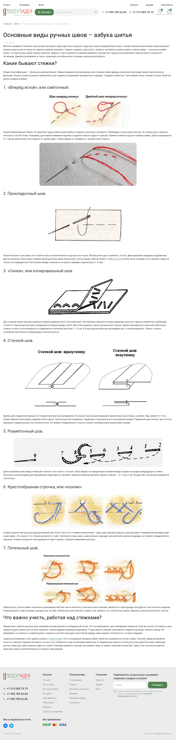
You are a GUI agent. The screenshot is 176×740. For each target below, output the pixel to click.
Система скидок (77, 698)
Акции (149, 4)
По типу (47, 680)
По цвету (47, 693)
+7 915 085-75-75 (143, 12)
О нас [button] (7, 4)
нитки (117, 259)
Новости (100, 680)
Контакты (167, 4)
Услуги (134, 4)
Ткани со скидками (53, 711)
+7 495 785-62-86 (17, 699)
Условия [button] (25, 4)
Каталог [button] (44, 12)
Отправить (157, 685)
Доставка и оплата (79, 689)
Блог (41, 4)
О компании (75, 680)
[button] (95, 12)
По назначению (51, 689)
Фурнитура (48, 702)
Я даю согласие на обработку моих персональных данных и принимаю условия (140, 693)
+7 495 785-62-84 (115, 12)
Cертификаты (50, 698)
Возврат (73, 693)
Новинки (47, 707)
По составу (48, 684)
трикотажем (55, 638)
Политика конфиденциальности (158, 733)
